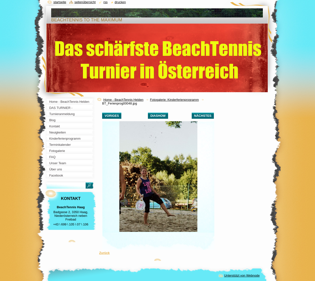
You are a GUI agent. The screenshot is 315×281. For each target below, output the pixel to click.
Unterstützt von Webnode (242, 275)
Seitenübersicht (84, 2)
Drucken (120, 2)
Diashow (158, 116)
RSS (105, 2)
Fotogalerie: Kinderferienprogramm (174, 100)
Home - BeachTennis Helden (123, 100)
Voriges (112, 116)
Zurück (104, 253)
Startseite (59, 2)
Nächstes (202, 116)
